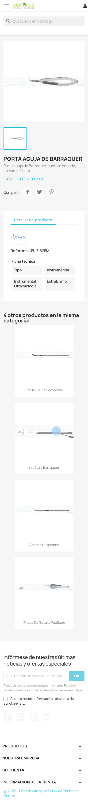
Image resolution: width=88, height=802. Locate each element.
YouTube (20, 717)
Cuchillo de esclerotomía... (44, 390)
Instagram (33, 717)
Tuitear (39, 192)
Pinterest (51, 192)
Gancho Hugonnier (44, 545)
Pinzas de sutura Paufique (44, 622)
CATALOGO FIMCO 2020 (24, 179)
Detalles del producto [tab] (33, 220)
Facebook (7, 717)
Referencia (21, 250)
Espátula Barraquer (44, 467)
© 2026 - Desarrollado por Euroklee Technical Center (41, 793)
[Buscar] (44, 21)
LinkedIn (46, 717)
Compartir (27, 192)
